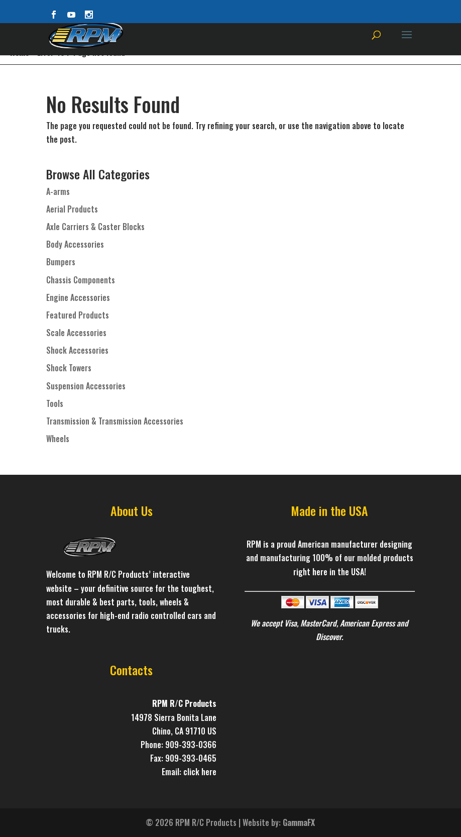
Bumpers (60, 262)
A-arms (58, 191)
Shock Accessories (77, 350)
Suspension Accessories (86, 386)
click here (199, 772)
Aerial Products (72, 209)
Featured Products (77, 315)
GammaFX (299, 822)
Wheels (57, 439)
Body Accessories (75, 244)
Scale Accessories (76, 333)
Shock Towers (68, 368)
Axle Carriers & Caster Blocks (95, 227)
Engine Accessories (78, 297)
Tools (54, 403)
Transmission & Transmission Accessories (114, 421)
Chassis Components (80, 280)
